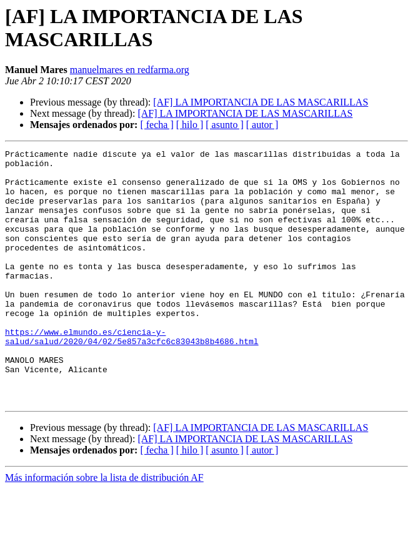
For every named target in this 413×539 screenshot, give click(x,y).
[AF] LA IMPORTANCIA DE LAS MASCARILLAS (260, 102)
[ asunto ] (224, 124)
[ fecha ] (156, 124)
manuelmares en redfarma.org (129, 69)
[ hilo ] (190, 124)
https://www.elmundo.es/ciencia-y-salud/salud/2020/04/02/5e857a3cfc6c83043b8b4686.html (132, 374)
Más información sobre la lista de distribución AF (104, 528)
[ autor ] (262, 124)
